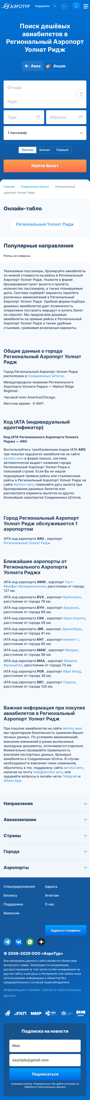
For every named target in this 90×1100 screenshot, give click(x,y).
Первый (62, 150)
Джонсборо (72, 629)
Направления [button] (45, 803)
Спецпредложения (19, 887)
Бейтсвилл (72, 597)
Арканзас (71, 608)
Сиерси (69, 682)
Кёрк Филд (72, 671)
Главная (9, 186)
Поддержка (13, 904)
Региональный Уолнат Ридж (45, 224)
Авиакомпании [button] (45, 819)
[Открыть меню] (86, 6)
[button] (46, 6)
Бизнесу (10, 895)
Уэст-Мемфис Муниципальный (39, 584)
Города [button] (45, 851)
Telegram (70, 776)
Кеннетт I (70, 640)
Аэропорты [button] (45, 867)
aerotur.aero (72, 728)
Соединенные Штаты (35, 186)
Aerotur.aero (14, 458)
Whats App (12, 781)
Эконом (27, 150)
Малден (71, 650)
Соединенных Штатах (46, 376)
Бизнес (44, 150)
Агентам (52, 895)
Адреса (51, 887)
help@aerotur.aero (48, 772)
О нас (49, 904)
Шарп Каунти (74, 618)
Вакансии (11, 913)
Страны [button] (45, 835)
